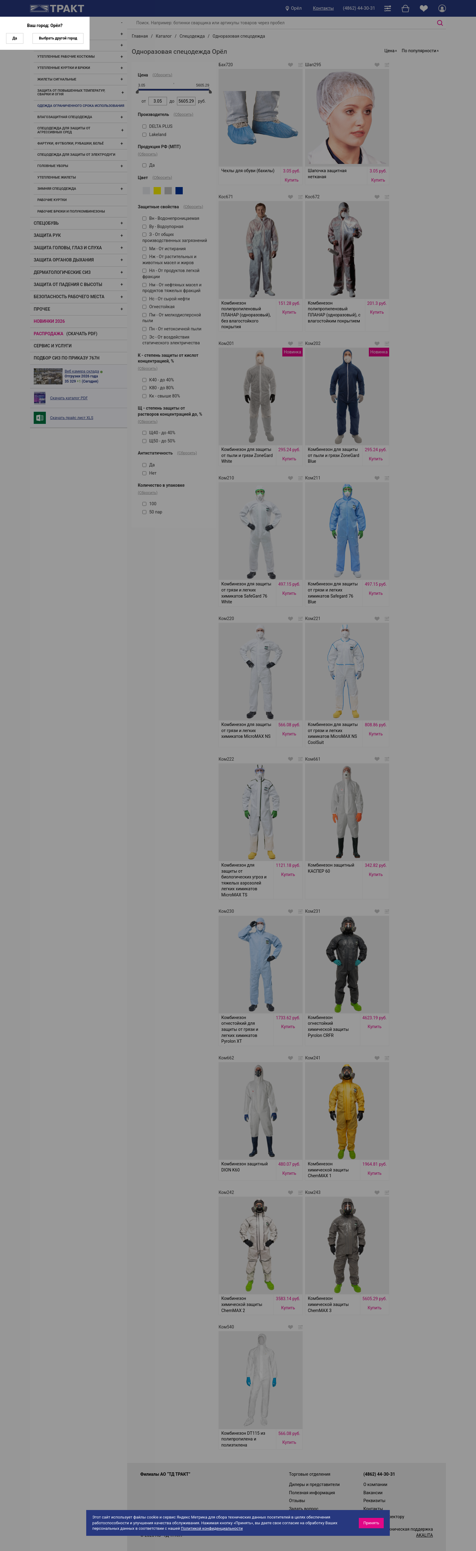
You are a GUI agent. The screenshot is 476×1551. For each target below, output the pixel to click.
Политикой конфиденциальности (212, 1528)
